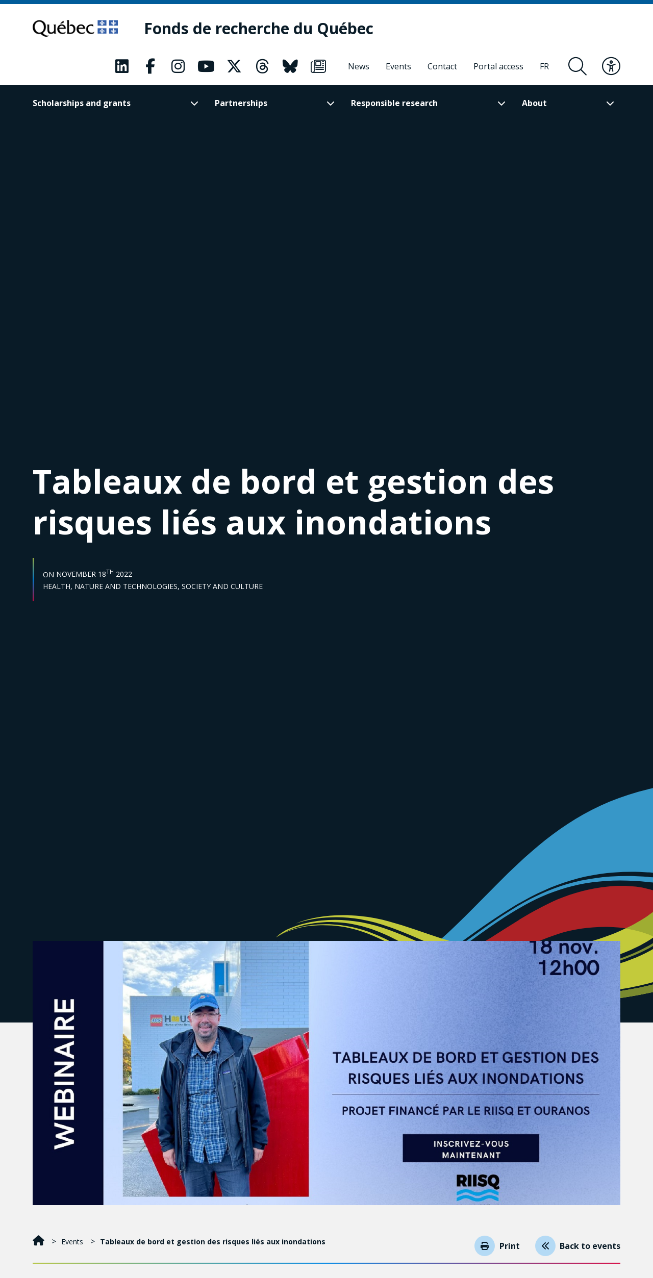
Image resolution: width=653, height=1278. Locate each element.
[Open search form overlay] (577, 67)
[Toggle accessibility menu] (611, 67)
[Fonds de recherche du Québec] (268, 29)
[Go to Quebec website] (80, 28)
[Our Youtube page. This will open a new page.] (206, 67)
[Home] (39, 1241)
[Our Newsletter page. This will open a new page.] (318, 67)
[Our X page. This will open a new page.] (234, 67)
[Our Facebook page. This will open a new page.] (150, 67)
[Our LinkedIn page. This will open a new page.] (122, 67)
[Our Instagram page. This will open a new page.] (178, 67)
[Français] (544, 67)
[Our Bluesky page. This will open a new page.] (290, 67)
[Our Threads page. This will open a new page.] (262, 67)
